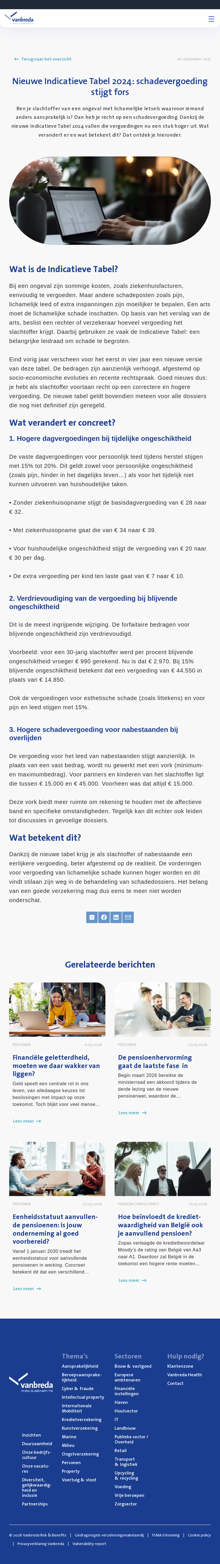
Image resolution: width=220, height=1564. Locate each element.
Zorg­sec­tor (126, 1503)
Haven (121, 1402)
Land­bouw (125, 1428)
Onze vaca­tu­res (36, 1468)
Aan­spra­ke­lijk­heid (80, 1366)
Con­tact (175, 1383)
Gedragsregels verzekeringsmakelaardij (109, 1535)
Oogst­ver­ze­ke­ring (80, 1454)
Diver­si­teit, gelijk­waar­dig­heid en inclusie (37, 1487)
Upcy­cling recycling (126, 1475)
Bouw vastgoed (133, 1366)
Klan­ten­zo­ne (180, 1366)
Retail (121, 1450)
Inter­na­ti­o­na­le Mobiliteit (77, 1408)
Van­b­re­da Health (184, 1374)
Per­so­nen (71, 1462)
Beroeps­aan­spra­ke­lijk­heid (82, 1377)
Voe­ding (123, 1486)
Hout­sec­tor (126, 1410)
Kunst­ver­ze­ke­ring (80, 1428)
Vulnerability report (89, 1544)
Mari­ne (69, 1436)
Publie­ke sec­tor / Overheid (131, 1439)
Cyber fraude (78, 1388)
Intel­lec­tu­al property (83, 1397)
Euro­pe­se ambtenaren (127, 1377)
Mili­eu (68, 1445)
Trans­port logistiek (126, 1461)
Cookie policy (199, 1535)
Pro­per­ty (71, 1471)
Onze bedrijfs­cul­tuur (36, 1454)
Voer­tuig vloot (79, 1479)
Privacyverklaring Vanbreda (40, 1544)
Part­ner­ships (35, 1503)
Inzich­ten (31, 1435)
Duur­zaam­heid (37, 1443)
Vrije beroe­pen (129, 1495)
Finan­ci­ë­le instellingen (127, 1391)
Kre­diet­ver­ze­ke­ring (81, 1419)
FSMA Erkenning (166, 1535)
